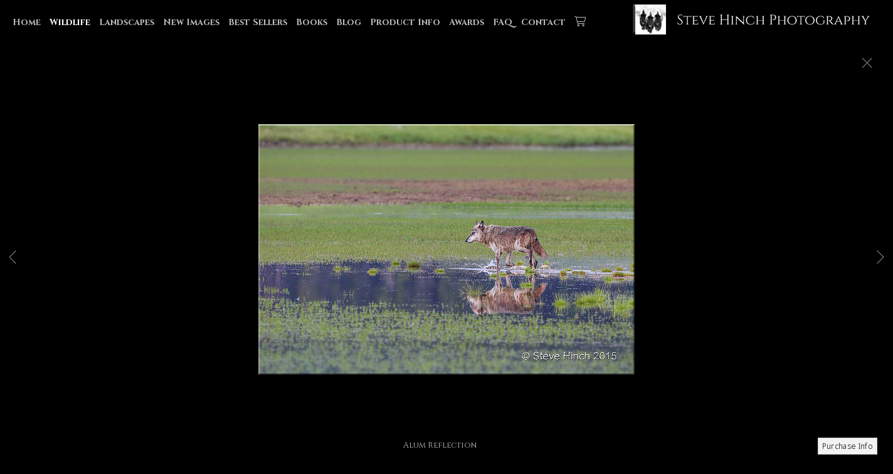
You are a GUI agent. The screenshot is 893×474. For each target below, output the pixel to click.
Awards (466, 22)
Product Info (405, 22)
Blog (348, 22)
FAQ (502, 22)
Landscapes (126, 22)
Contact (543, 22)
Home (27, 22)
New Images (191, 22)
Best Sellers (257, 22)
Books (311, 22)
